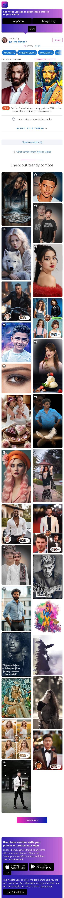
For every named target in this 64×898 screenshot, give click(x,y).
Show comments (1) (32, 142)
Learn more (46, 886)
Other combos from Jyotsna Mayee (32, 151)
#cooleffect (45, 52)
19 (37, 46)
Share (57, 40)
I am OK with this (15, 892)
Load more (32, 820)
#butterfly (9, 52)
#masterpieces (27, 52)
